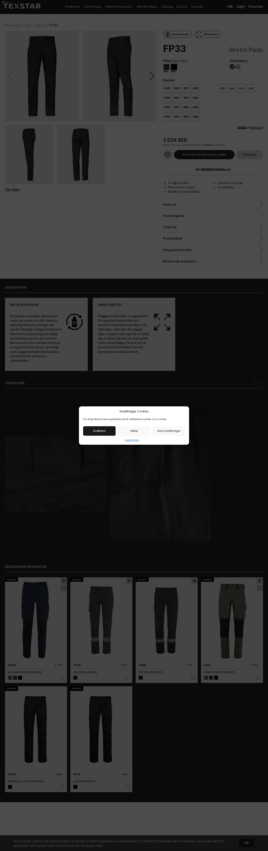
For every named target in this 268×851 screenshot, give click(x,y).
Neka (134, 431)
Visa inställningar (168, 431)
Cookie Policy (132, 440)
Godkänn (99, 431)
